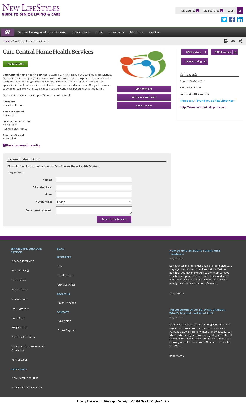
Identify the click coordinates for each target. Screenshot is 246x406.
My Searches (211, 10)
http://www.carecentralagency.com (203, 107)
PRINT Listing (226, 52)
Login (230, 10)
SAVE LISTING (144, 105)
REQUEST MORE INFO (144, 97)
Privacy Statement (89, 401)
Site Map (109, 401)
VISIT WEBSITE (144, 89)
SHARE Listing (196, 61)
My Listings (188, 10)
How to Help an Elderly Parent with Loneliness (194, 252)
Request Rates (15, 63)
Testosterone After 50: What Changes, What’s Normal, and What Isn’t (197, 311)
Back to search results (21, 145)
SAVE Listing (197, 52)
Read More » (176, 293)
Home (7, 41)
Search (240, 10)
